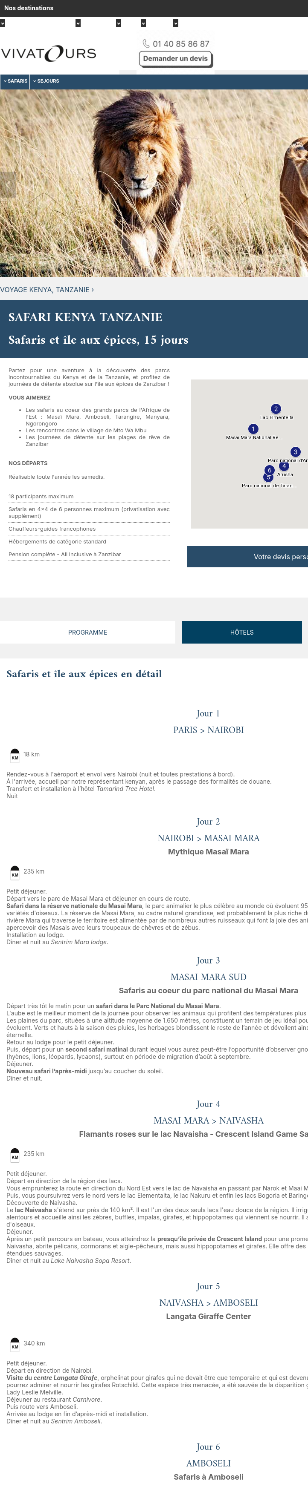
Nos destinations (28, 7)
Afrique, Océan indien (37, 24)
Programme (87, 632)
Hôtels (242, 632)
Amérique (95, 24)
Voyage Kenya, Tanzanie (45, 289)
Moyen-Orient (198, 24)
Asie (127, 24)
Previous (8, 185)
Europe (156, 24)
